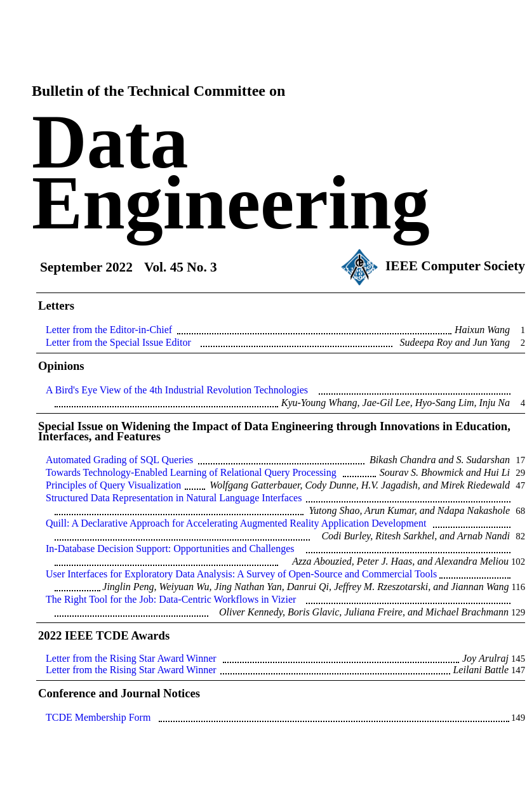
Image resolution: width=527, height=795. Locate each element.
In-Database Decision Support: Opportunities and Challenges (170, 548)
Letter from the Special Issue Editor (118, 342)
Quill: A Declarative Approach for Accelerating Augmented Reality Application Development (236, 523)
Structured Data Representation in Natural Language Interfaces (174, 497)
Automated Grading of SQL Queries (119, 459)
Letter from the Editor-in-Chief (109, 329)
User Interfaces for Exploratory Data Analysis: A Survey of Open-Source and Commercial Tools (241, 573)
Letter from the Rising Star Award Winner (131, 658)
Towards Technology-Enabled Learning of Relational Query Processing (191, 472)
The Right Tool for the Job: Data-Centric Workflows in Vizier (171, 599)
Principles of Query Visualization (113, 485)
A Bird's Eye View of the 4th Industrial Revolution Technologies (177, 389)
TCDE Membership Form (98, 717)
